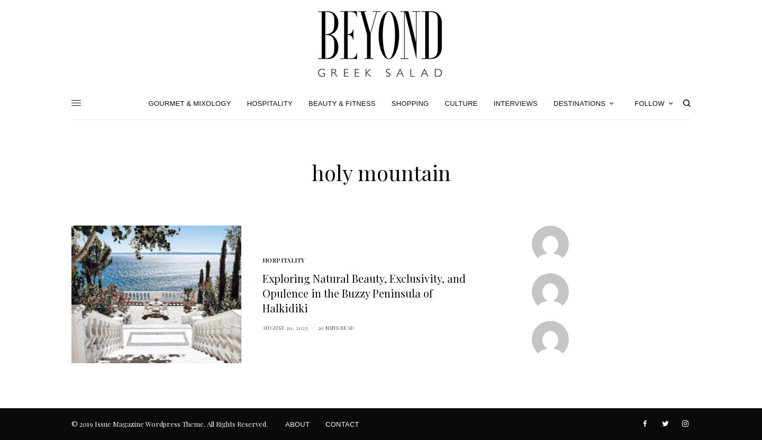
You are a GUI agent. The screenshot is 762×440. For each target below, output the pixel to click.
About (297, 424)
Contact (342, 424)
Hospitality (283, 260)
